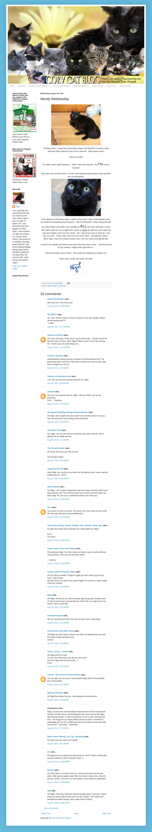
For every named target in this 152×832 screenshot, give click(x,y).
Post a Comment (51, 808)
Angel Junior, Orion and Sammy (61, 548)
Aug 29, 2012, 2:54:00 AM (58, 383)
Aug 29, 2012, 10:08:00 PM (58, 762)
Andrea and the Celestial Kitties (61, 572)
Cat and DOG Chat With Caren (60, 631)
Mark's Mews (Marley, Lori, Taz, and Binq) (65, 737)
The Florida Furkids (56, 448)
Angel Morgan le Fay (81, 86)
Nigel (49, 286)
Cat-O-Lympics (125, 86)
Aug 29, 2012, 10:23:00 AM (58, 499)
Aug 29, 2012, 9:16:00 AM (58, 478)
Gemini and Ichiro (55, 335)
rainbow (50, 392)
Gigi (49, 791)
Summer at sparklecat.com (59, 376)
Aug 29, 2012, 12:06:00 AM (58, 306)
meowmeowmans (55, 616)
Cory (18, 207)
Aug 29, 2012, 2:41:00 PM (58, 623)
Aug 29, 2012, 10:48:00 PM (58, 803)
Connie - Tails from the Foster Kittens (63, 675)
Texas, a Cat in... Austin (57, 651)
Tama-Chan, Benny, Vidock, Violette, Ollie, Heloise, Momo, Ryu (75, 525)
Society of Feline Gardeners (39, 86)
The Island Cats (54, 430)
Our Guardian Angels (62, 86)
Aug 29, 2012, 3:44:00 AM (58, 404)
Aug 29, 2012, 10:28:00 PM (58, 782)
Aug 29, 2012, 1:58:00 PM (58, 587)
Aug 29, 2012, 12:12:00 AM (58, 347)
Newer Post (46, 813)
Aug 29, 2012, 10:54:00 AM (58, 540)
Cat (48, 752)
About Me (21, 86)
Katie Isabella (53, 487)
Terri (49, 507)
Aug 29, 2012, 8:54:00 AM (58, 460)
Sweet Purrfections (55, 299)
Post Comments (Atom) (61, 818)
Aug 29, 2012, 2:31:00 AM (58, 368)
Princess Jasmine (55, 356)
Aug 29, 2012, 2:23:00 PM (58, 607)
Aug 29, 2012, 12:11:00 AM (58, 327)
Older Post (106, 813)
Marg (49, 595)
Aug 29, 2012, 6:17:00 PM (58, 684)
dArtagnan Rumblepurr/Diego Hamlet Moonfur (67, 412)
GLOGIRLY (52, 314)
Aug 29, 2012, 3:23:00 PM (58, 666)
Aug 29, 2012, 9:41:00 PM (58, 744)
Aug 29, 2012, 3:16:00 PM (58, 643)
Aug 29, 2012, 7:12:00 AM (58, 440)
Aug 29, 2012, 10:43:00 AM (58, 517)
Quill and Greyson (55, 693)
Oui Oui (50, 770)
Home (11, 86)
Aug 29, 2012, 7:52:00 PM (58, 728)
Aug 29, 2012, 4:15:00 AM (58, 422)
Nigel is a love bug (59, 286)
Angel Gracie (98, 86)
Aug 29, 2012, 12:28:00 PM (58, 563)
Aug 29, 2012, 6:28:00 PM (58, 700)
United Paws (111, 86)
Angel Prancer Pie (55, 469)
